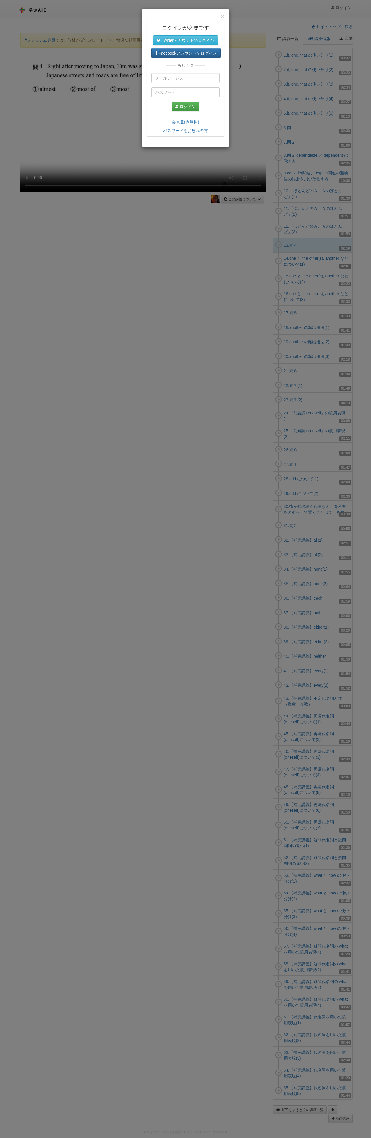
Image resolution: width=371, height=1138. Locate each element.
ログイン (185, 106)
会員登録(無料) (185, 122)
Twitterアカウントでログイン (185, 40)
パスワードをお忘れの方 (185, 130)
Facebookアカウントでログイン (186, 53)
